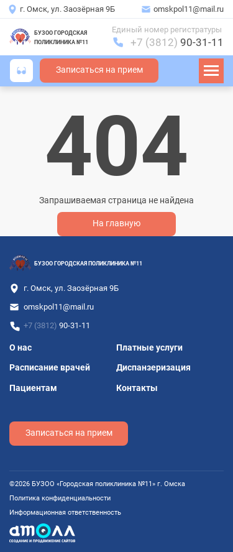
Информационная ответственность (65, 512)
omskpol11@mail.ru (188, 9)
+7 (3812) (177, 42)
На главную (116, 223)
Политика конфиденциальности (60, 498)
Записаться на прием (99, 70)
